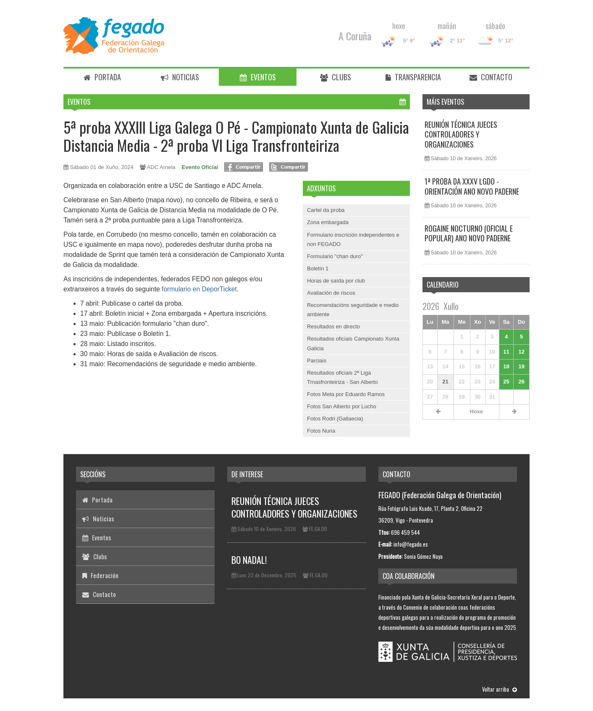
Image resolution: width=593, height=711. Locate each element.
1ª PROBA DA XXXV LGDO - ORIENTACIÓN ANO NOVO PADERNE (472, 186)
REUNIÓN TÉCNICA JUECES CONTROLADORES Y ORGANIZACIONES (461, 134)
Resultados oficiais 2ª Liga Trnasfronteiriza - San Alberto (342, 377)
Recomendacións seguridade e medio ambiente (353, 309)
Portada (102, 76)
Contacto (491, 76)
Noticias (180, 76)
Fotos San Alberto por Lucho (341, 406)
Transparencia (413, 76)
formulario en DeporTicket (199, 289)
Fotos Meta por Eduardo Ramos (346, 394)
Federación (100, 575)
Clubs (335, 76)
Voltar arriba (499, 689)
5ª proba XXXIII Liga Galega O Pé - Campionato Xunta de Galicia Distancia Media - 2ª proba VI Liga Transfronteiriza (236, 136)
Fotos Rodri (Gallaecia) (335, 418)
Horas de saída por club (336, 281)
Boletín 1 (317, 268)
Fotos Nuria (321, 431)
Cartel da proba (326, 210)
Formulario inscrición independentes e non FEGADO (353, 239)
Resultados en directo (333, 326)
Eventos (258, 76)
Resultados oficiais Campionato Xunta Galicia (353, 343)
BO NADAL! (249, 559)
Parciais (316, 360)
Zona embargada (328, 222)
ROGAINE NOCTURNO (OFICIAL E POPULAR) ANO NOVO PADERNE (469, 233)
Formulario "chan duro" (335, 256)
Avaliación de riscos (331, 293)
